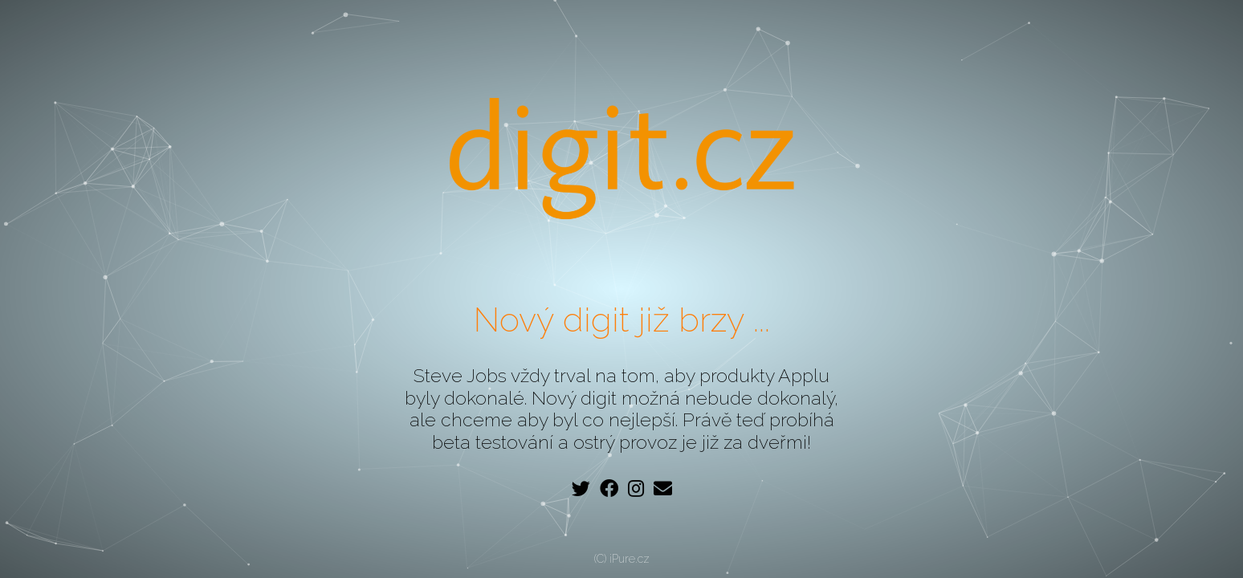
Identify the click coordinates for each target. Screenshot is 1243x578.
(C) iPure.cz (622, 558)
